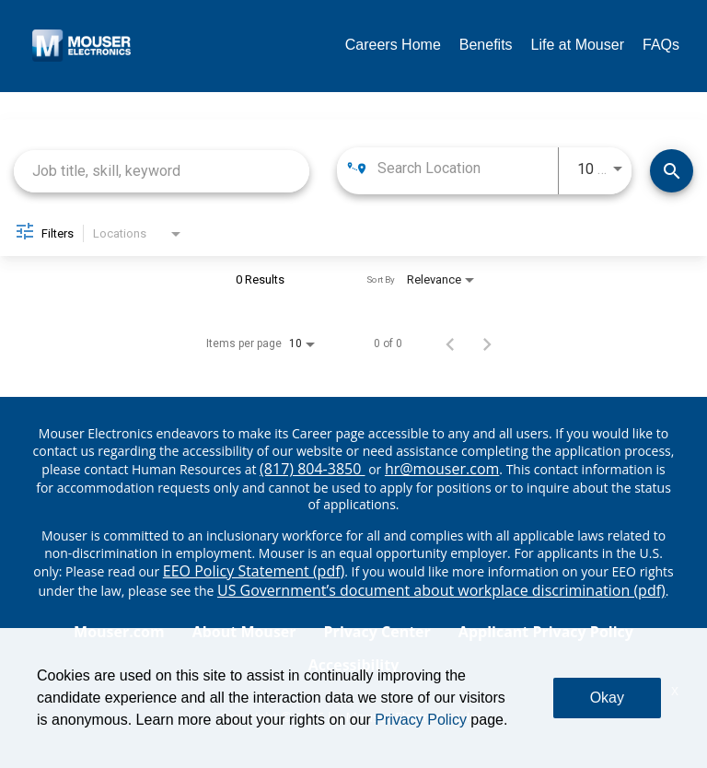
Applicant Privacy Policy (545, 632)
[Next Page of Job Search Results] (487, 343)
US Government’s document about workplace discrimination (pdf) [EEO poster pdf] (441, 590)
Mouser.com (119, 632)
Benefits (486, 44)
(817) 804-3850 (312, 469)
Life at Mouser (577, 44)
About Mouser (244, 632)
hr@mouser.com (442, 469)
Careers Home (393, 44)
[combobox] (161, 170)
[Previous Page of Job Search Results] (450, 343)
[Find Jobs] (671, 170)
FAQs (661, 44)
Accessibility (354, 665)
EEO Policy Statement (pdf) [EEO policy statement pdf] (253, 571)
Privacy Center (377, 632)
